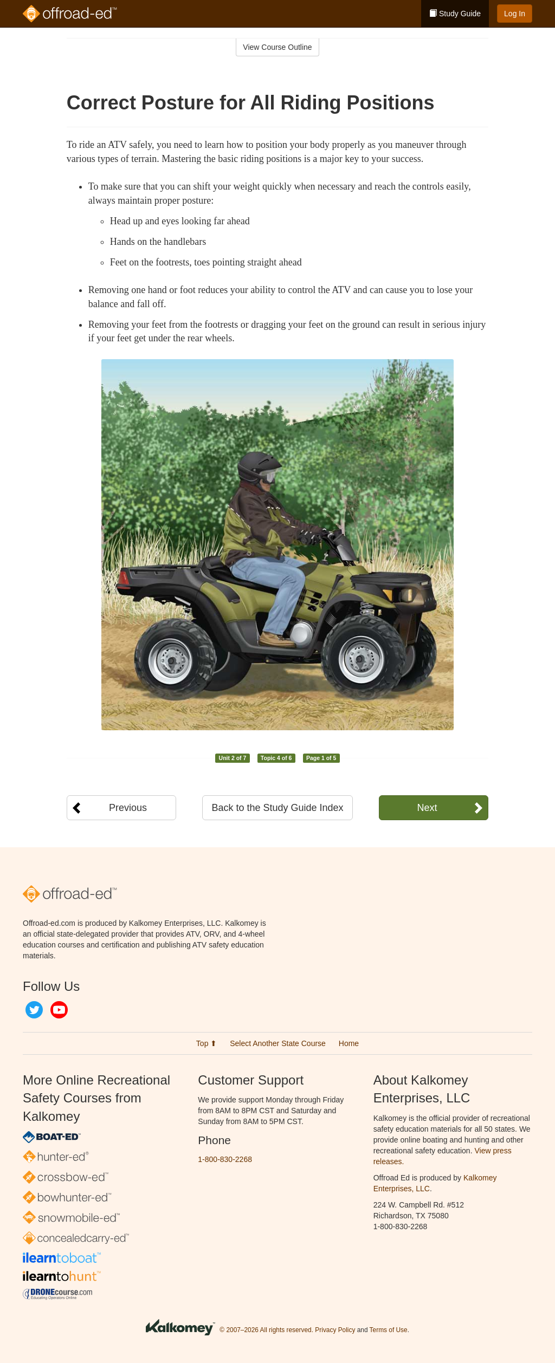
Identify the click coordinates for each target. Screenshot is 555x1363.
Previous (128, 807)
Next (427, 807)
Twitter (34, 1009)
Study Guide (455, 13)
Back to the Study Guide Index (277, 807)
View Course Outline (277, 47)
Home (349, 1043)
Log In (514, 13)
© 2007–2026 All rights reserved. (266, 1330)
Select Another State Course (278, 1043)
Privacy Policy (335, 1330)
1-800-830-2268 (225, 1159)
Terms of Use (389, 1330)
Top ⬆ (206, 1043)
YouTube (59, 1009)
